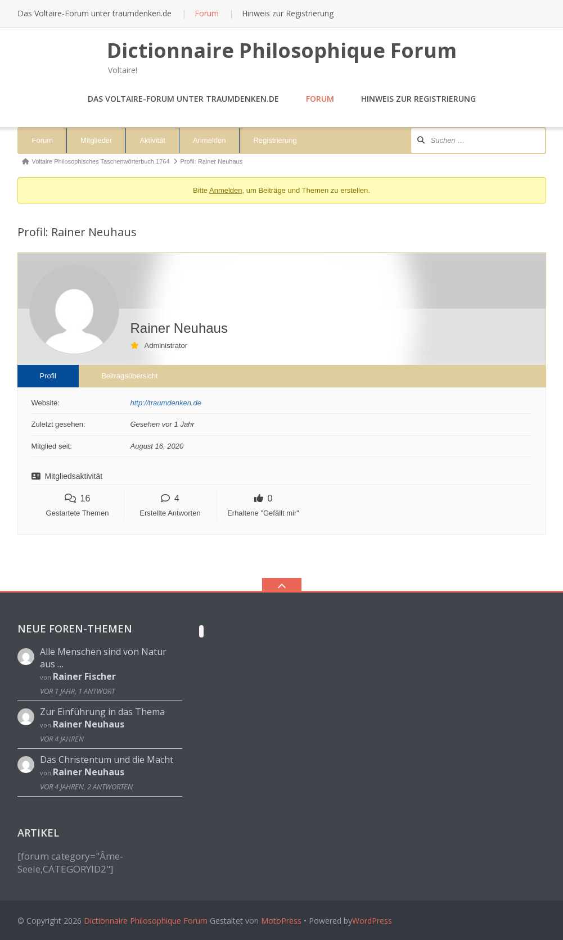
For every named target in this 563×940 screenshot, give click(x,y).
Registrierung (274, 140)
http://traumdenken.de (165, 403)
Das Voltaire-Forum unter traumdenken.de (94, 13)
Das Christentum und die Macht (106, 759)
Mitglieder (96, 140)
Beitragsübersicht (129, 376)
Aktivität (152, 140)
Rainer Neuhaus (88, 724)
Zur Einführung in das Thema (102, 712)
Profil (48, 376)
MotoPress (281, 920)
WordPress (372, 920)
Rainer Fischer (84, 676)
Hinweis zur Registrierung (288, 13)
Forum (207, 13)
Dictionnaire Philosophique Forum (146, 920)
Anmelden (209, 140)
